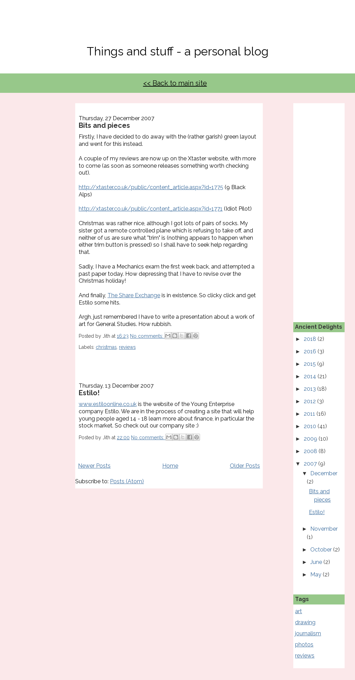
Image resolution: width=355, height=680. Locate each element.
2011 (310, 413)
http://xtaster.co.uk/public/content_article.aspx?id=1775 (151, 187)
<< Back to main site (175, 83)
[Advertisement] (325, 207)
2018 (311, 339)
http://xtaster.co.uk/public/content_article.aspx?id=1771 (151, 208)
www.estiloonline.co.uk (108, 404)
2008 (311, 451)
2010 (311, 426)
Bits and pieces (104, 125)
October (321, 549)
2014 (311, 376)
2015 (310, 364)
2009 (311, 438)
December (323, 473)
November (324, 529)
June (316, 562)
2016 (311, 351)
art (298, 611)
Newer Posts (94, 465)
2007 (311, 463)
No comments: (147, 336)
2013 (310, 389)
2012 (310, 401)
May (316, 574)
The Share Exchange (133, 295)
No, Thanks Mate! (177, 26)
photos (304, 644)
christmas (106, 347)
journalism (308, 633)
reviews (127, 347)
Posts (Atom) (127, 481)
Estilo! (89, 393)
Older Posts (245, 465)
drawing (305, 622)
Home (170, 465)
